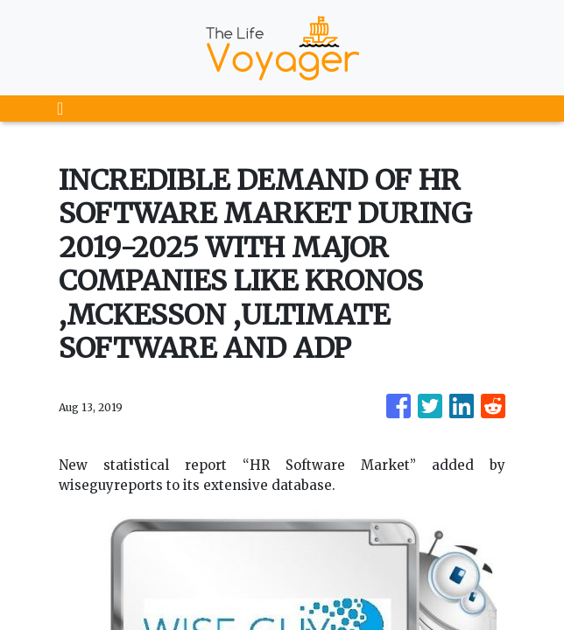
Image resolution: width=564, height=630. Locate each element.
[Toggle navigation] (60, 108)
